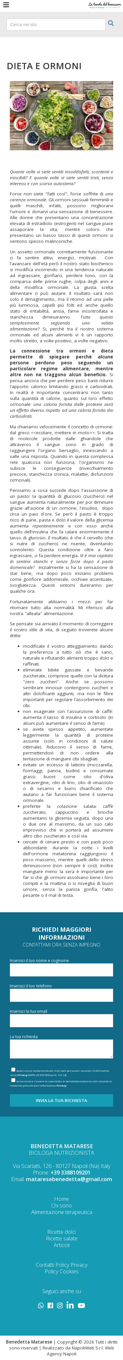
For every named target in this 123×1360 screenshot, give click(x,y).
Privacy (22, 1075)
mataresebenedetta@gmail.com (69, 1179)
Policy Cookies (62, 1271)
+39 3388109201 (71, 1172)
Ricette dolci (61, 1231)
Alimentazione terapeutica (61, 1212)
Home (61, 1199)
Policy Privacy (71, 1264)
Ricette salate (61, 1238)
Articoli (62, 1245)
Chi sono (61, 1205)
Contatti (45, 1264)
